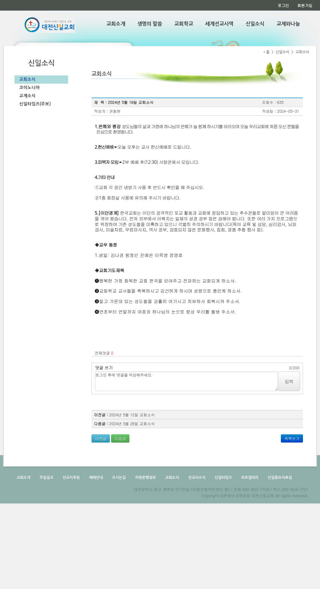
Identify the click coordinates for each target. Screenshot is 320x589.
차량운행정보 (145, 477)
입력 (289, 381)
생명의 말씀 (149, 23)
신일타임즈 (223, 477)
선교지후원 (71, 477)
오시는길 (118, 477)
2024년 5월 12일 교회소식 (132, 414)
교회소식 (27, 79)
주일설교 (46, 477)
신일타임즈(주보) (35, 104)
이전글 (100, 438)
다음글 (120, 438)
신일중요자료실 (279, 477)
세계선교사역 (219, 23)
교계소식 (27, 96)
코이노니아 (29, 88)
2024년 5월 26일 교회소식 (132, 423)
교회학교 (183, 23)
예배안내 (95, 477)
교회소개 (115, 23)
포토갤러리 (249, 477)
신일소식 (255, 23)
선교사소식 (196, 477)
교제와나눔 (288, 23)
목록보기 (291, 438)
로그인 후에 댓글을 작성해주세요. (186, 381)
